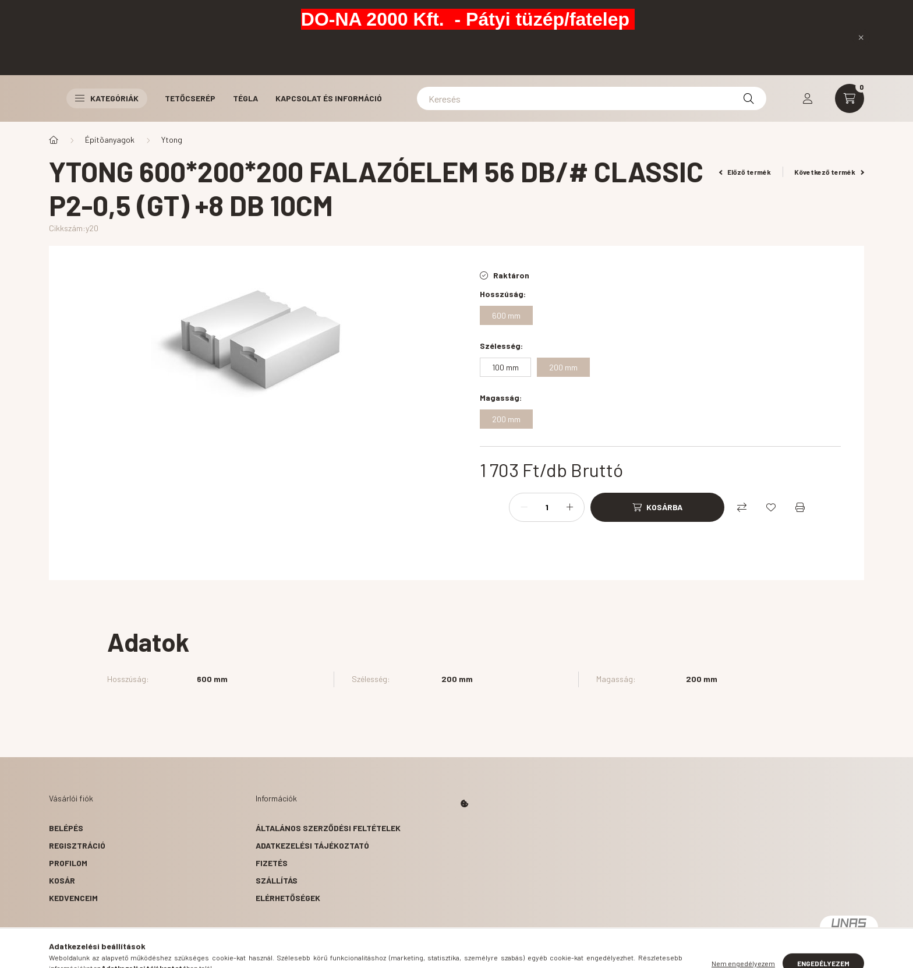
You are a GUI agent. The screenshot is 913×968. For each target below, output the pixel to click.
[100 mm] (505, 367)
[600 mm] (506, 315)
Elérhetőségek (288, 898)
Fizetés (272, 863)
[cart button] (849, 98)
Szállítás (277, 880)
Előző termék (745, 172)
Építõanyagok (110, 139)
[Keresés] (591, 98)
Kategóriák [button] (107, 98)
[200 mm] (563, 367)
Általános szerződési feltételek (328, 828)
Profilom (68, 863)
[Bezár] (861, 37)
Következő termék (829, 172)
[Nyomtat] (800, 507)
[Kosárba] (657, 507)
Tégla (245, 98)
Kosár (62, 880)
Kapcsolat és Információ (328, 98)
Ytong (171, 139)
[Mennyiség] (546, 507)
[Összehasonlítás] (741, 507)
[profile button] (807, 98)
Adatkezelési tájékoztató (312, 845)
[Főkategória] (53, 139)
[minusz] (524, 507)
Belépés (66, 828)
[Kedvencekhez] (771, 507)
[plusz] (569, 507)
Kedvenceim (73, 898)
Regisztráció (77, 845)
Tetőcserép (190, 98)
